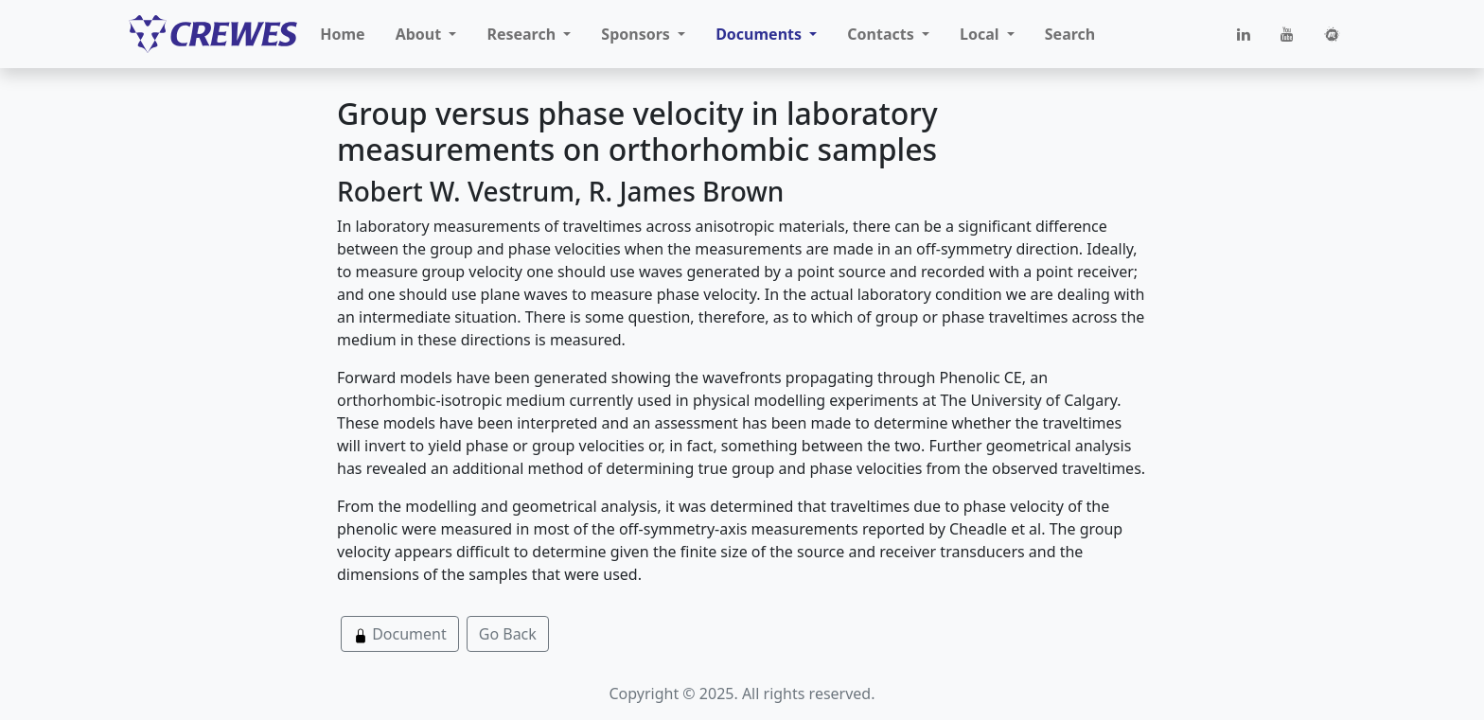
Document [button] (400, 633)
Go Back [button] (508, 633)
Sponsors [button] (637, 34)
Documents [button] (760, 34)
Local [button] (981, 34)
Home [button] (342, 34)
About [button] (421, 34)
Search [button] (1070, 34)
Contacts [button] (882, 34)
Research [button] (522, 34)
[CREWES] (213, 34)
